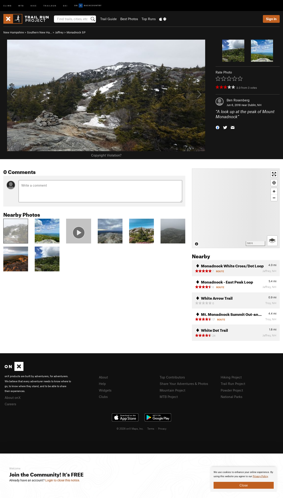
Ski (65, 5)
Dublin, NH (255, 105)
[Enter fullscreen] (274, 174)
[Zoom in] (274, 191)
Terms (150, 428)
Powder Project (232, 390)
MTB (21, 5)
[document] (244, 479)
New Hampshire (13, 32)
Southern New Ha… (39, 32)
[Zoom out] (274, 198)
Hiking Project (231, 377)
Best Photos (129, 19)
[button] (218, 126)
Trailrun (49, 5)
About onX (13, 398)
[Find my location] (274, 183)
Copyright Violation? (106, 155)
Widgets (105, 390)
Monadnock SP (76, 32)
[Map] (235, 208)
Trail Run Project (233, 384)
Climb (7, 5)
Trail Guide (108, 19)
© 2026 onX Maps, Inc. (130, 428)
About (103, 377)
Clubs (103, 397)
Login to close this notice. (62, 480)
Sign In (271, 19)
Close (243, 485)
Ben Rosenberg (238, 100)
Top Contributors (172, 377)
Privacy (162, 428)
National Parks (231, 397)
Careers (10, 404)
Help (102, 384)
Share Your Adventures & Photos (184, 384)
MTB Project (169, 397)
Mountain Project (172, 390)
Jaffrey (59, 32)
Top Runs (149, 19)
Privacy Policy (260, 476)
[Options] (272, 241)
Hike (34, 5)
